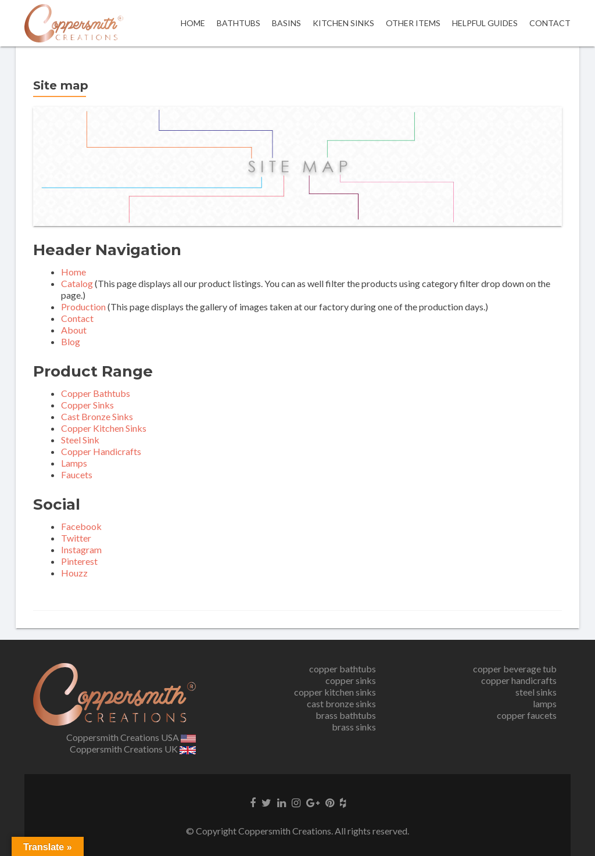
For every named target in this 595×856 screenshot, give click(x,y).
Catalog (77, 283)
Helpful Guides (485, 23)
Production (83, 306)
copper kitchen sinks (335, 691)
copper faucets (527, 715)
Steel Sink (80, 439)
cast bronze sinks (341, 703)
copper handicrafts (519, 680)
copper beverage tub (515, 668)
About (74, 329)
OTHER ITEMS (413, 23)
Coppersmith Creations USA (131, 737)
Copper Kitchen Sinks (103, 428)
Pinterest (79, 561)
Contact (550, 23)
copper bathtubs (342, 668)
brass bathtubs (346, 715)
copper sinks (350, 680)
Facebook (81, 526)
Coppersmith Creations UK (133, 748)
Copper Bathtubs (95, 393)
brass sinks (354, 726)
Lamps (74, 462)
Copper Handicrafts (101, 451)
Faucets (76, 474)
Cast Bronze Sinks (97, 416)
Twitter (76, 537)
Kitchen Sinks (343, 23)
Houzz (74, 572)
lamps (545, 703)
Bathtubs (238, 23)
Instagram (81, 549)
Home (193, 23)
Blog (70, 341)
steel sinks (536, 691)
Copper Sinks (87, 404)
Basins (286, 23)
